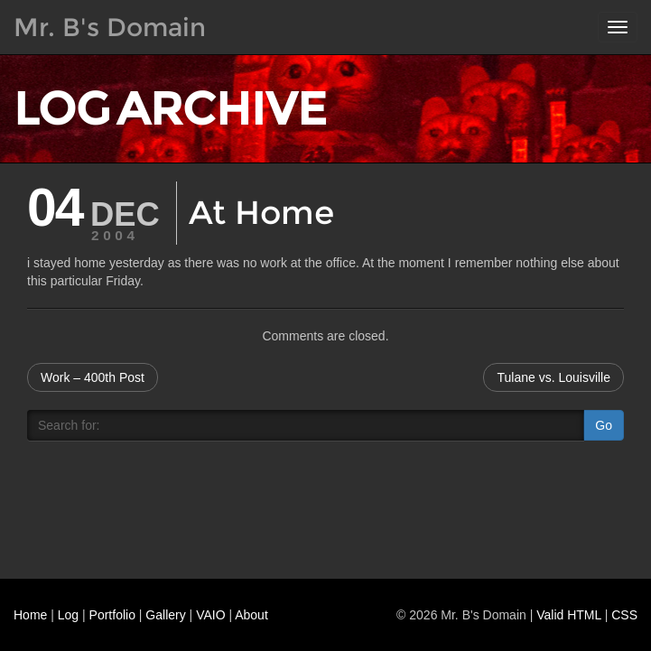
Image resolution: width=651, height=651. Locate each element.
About (251, 615)
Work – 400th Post (92, 377)
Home (30, 615)
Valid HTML (568, 615)
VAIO (210, 615)
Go (603, 425)
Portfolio (112, 615)
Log (68, 615)
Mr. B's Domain (110, 27)
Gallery (165, 615)
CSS (624, 615)
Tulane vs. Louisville (553, 377)
